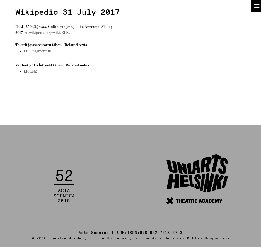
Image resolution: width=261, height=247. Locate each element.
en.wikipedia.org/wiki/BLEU (47, 32)
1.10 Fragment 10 (37, 51)
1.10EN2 (30, 71)
